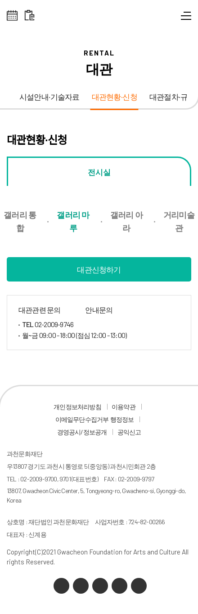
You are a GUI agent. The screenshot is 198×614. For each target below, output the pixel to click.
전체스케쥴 (12, 15)
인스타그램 (119, 586)
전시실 (99, 171)
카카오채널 (61, 586)
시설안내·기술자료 (49, 97)
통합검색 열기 (170, 18)
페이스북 (139, 586)
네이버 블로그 (81, 586)
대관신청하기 (99, 269)
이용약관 (123, 407)
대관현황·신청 (114, 97)
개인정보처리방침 (77, 407)
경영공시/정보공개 (82, 432)
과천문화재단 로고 (99, 18)
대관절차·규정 (172, 97)
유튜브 (100, 586)
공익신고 (129, 432)
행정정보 (122, 419)
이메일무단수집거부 (82, 419)
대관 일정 (29, 15)
